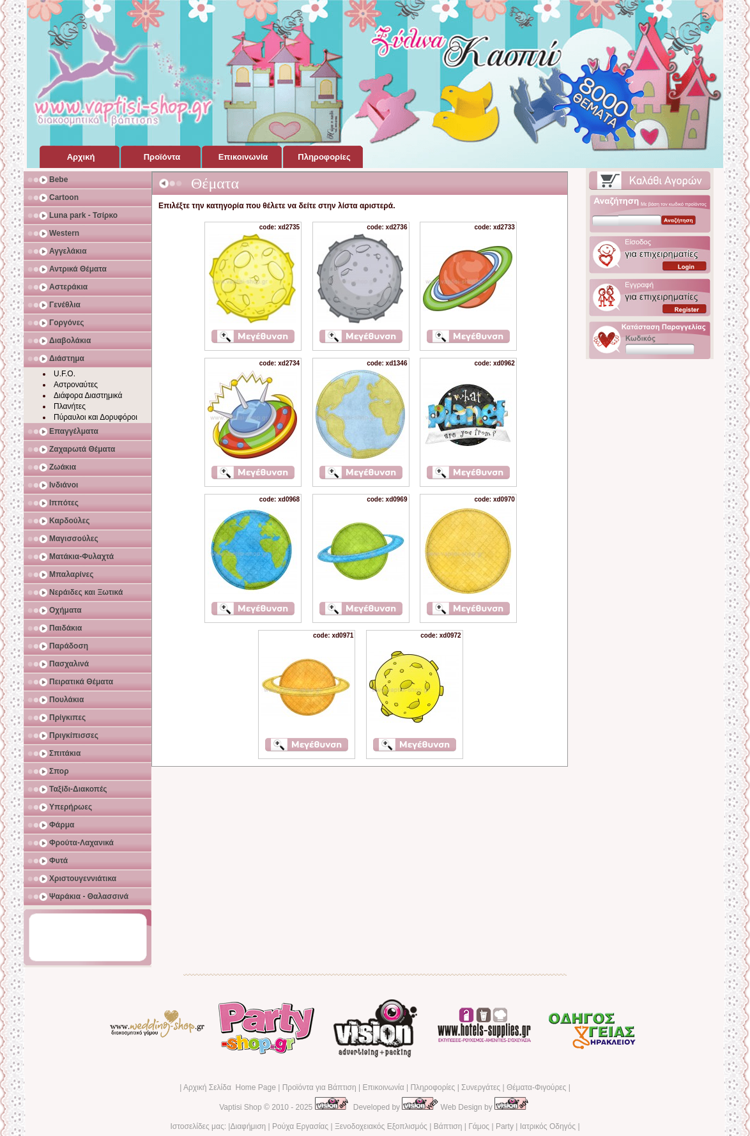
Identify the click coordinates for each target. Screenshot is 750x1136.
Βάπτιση (448, 1126)
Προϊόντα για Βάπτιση (319, 1087)
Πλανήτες (70, 406)
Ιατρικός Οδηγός (548, 1126)
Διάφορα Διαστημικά (88, 395)
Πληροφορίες (432, 1087)
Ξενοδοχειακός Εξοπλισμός (381, 1126)
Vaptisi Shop (240, 1107)
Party (505, 1126)
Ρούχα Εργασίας (300, 1126)
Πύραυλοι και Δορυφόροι (95, 417)
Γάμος (478, 1126)
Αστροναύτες (76, 384)
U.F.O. (64, 373)
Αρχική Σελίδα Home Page (229, 1087)
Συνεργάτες (480, 1087)
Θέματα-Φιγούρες (536, 1087)
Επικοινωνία (383, 1087)
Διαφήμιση (248, 1126)
